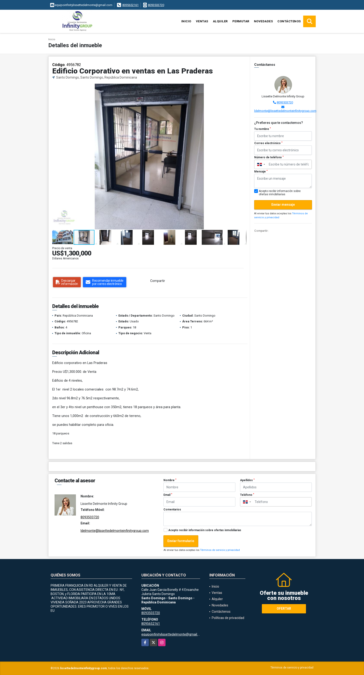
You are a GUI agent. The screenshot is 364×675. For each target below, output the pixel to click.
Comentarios (172, 509)
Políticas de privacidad (228, 618)
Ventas (202, 21)
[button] (242, 88)
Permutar (240, 21)
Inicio (186, 21)
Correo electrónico (268, 143)
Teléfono (247, 495)
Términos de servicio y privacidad (220, 550)
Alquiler (220, 21)
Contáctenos (289, 21)
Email (167, 495)
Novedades (263, 21)
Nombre (169, 480)
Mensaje (261, 171)
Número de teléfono (269, 157)
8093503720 (156, 5)
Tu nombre (262, 129)
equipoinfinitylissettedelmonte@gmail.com (172, 634)
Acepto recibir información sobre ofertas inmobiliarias (204, 530)
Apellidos (247, 480)
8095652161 (130, 5)
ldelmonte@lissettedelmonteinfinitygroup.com (285, 110)
